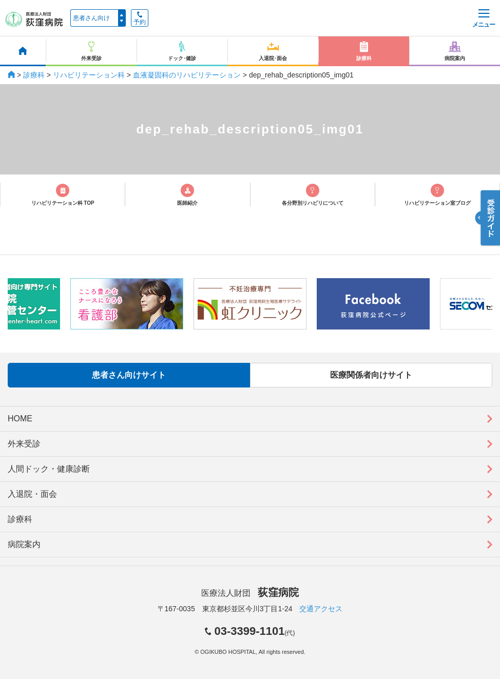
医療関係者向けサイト (371, 375)
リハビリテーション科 (89, 75)
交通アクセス (320, 609)
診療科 (34, 75)
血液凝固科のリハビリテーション (187, 75)
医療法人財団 (250, 593)
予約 (139, 18)
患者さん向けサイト (129, 375)
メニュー (483, 18)
